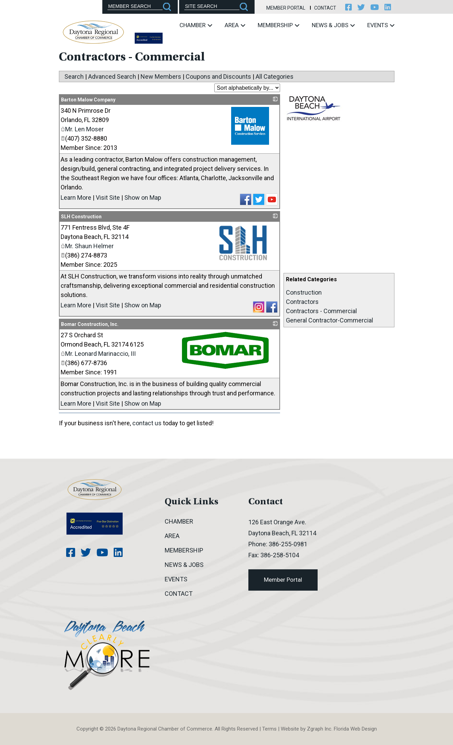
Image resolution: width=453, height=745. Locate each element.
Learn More (76, 197)
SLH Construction (81, 216)
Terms (269, 729)
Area (235, 25)
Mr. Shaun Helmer (87, 246)
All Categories (275, 76)
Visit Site (108, 197)
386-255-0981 (288, 544)
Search (74, 76)
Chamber (195, 25)
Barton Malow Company (88, 99)
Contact (325, 8)
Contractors (302, 301)
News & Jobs (333, 25)
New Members (161, 76)
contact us (147, 423)
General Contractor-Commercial (329, 320)
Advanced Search (112, 76)
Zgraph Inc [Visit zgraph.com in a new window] (319, 729)
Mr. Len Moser (82, 129)
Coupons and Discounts (218, 76)
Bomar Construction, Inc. (90, 324)
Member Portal (285, 8)
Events (380, 25)
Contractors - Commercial (321, 311)
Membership (278, 25)
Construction (304, 292)
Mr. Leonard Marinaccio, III (98, 353)
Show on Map (142, 197)
